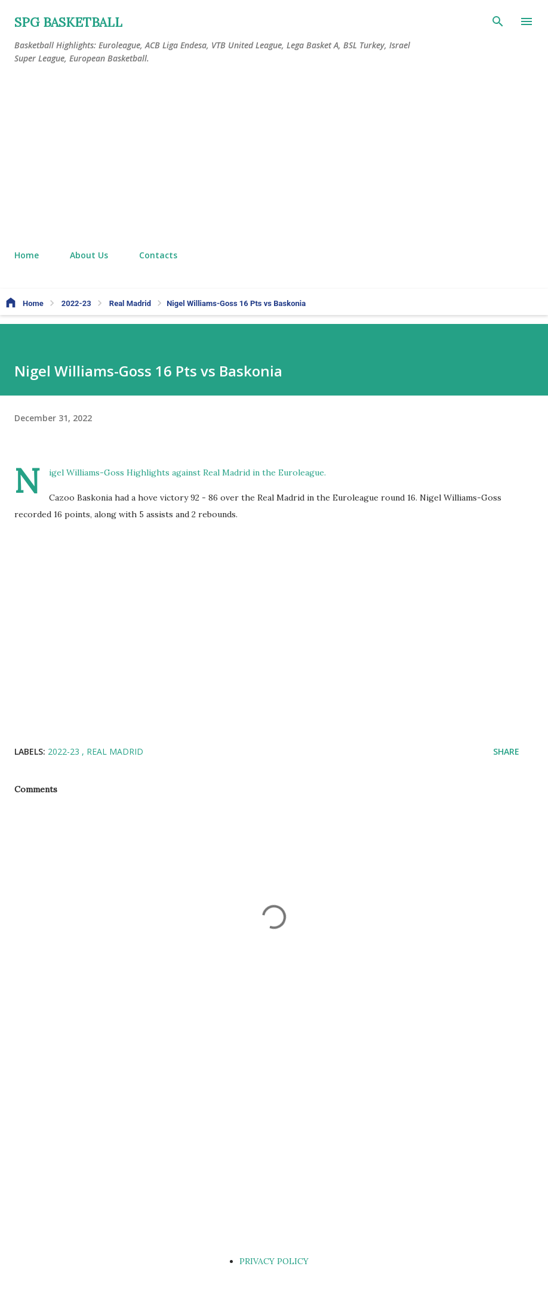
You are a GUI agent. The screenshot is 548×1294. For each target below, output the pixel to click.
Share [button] (506, 751)
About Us (89, 255)
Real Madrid (115, 751)
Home (26, 255)
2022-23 (65, 751)
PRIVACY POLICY (274, 1261)
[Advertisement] (274, 157)
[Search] (498, 21)
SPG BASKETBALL (68, 22)
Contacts (158, 255)
